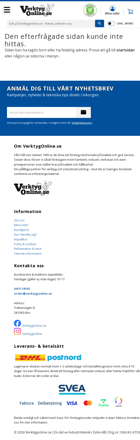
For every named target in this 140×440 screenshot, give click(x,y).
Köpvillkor (20, 239)
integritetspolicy (82, 122)
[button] (7, 10)
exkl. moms (125, 23)
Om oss (19, 220)
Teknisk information (28, 253)
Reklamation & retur (28, 249)
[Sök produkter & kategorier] (51, 23)
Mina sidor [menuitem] (112, 13)
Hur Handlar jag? (25, 234)
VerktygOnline (32, 334)
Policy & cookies (25, 244)
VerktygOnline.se (34, 325)
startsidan (125, 50)
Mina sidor (21, 225)
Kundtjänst (21, 230)
